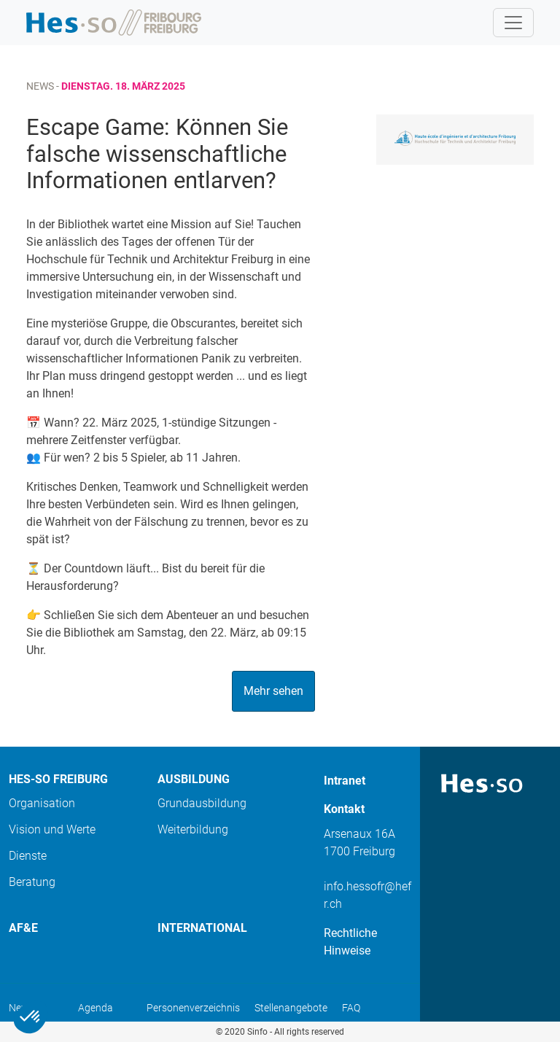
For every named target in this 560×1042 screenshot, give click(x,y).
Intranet (344, 781)
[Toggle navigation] (513, 22)
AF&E (23, 928)
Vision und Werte (52, 829)
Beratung (32, 882)
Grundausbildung (202, 803)
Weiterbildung (193, 829)
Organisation (42, 803)
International (202, 928)
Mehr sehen (273, 691)
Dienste (28, 856)
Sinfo (257, 1032)
